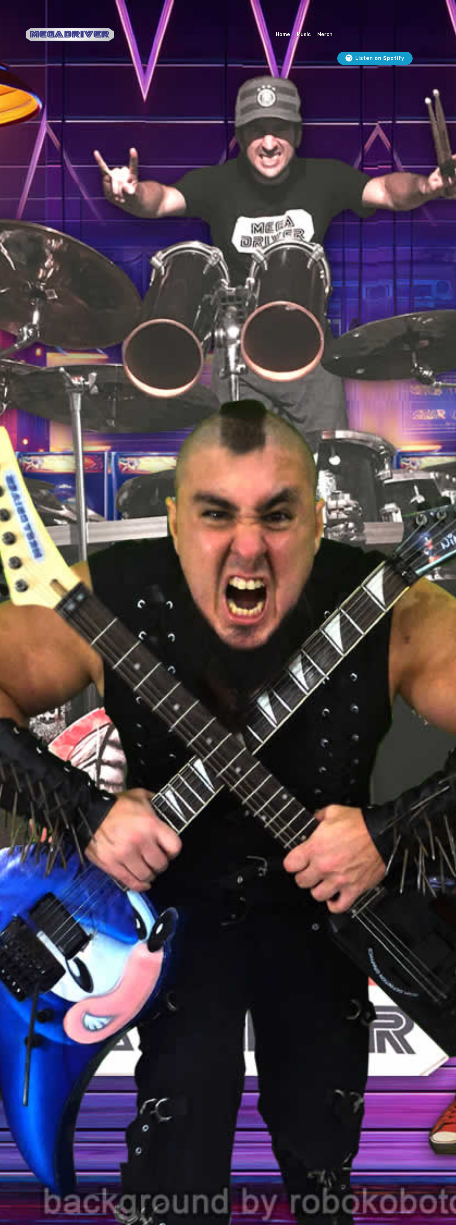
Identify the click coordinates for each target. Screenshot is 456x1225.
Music (304, 34)
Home (283, 34)
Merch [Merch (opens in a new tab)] (324, 34)
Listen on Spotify (374, 58)
